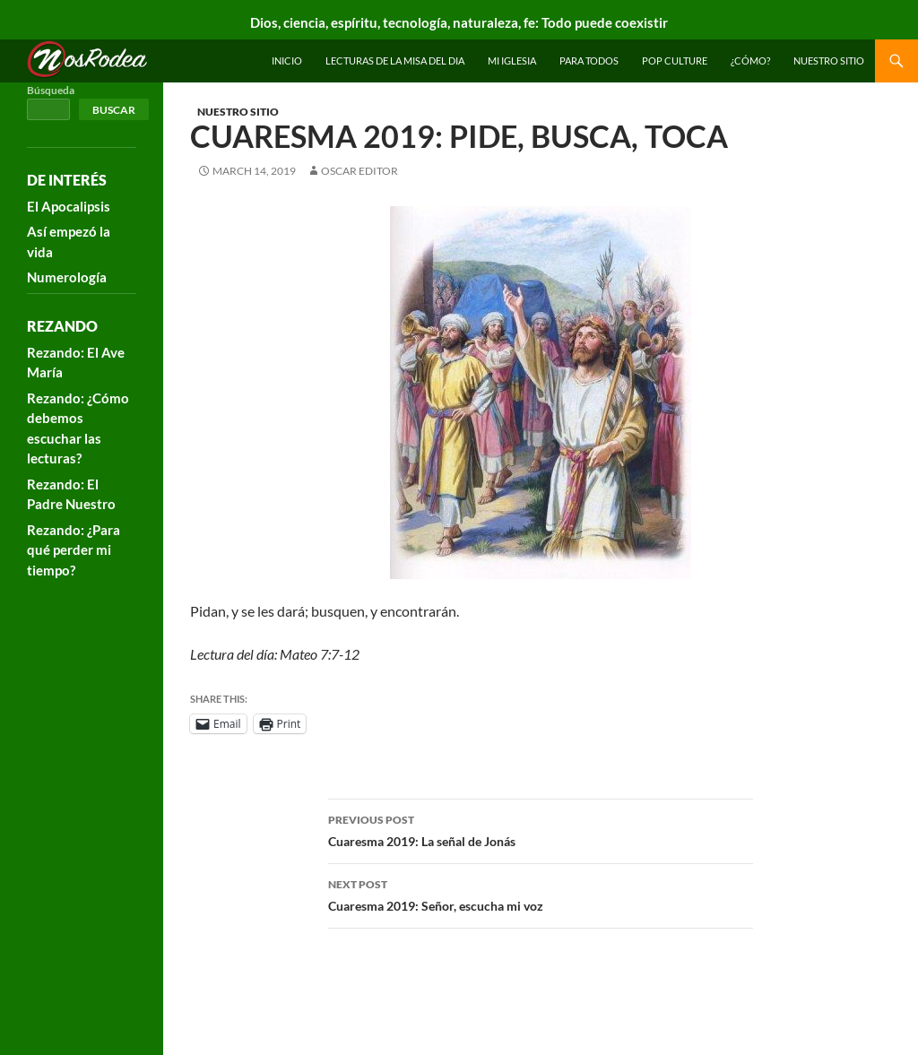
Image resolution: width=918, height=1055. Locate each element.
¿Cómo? (750, 60)
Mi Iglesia (512, 60)
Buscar (113, 110)
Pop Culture (674, 60)
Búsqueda (50, 90)
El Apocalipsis (68, 206)
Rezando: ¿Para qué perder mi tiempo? (73, 550)
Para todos (589, 60)
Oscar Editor (359, 170)
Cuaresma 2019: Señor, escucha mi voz (540, 893)
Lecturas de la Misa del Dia (394, 60)
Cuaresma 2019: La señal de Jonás (540, 829)
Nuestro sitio (828, 60)
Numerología (67, 277)
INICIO (287, 60)
